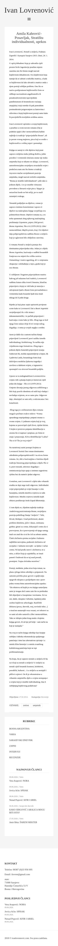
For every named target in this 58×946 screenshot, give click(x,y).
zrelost (26, 705)
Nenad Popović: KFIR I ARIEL (23, 800)
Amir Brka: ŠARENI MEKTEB (23, 822)
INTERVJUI (14, 752)
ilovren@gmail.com (20, 874)
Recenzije (45, 697)
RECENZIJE (15, 757)
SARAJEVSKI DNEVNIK (21, 740)
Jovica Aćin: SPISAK (18, 790)
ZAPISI (12, 746)
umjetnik (37, 705)
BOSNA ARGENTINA (19, 729)
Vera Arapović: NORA (19, 781)
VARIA (12, 734)
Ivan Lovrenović (29, 10)
